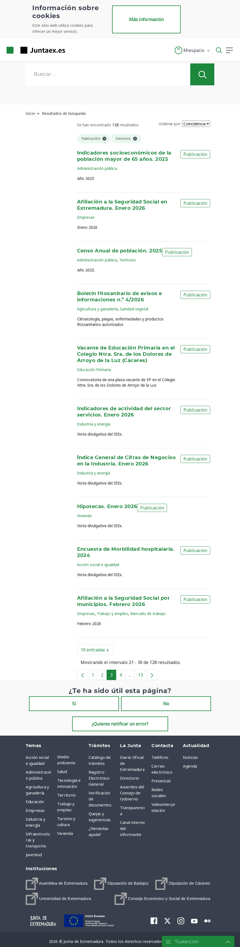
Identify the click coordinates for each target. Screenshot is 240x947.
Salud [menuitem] (62, 771)
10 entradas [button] (97, 651)
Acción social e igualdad (98, 564)
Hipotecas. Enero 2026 (107, 506)
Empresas (86, 217)
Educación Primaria (94, 369)
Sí (74, 704)
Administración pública (97, 168)
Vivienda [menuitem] (65, 833)
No (166, 704)
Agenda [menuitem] (190, 766)
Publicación (195, 154)
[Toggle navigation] (72, 50)
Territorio (127, 260)
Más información (146, 19)
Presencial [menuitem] (161, 780)
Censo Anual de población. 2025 (119, 251)
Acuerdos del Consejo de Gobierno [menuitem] (132, 793)
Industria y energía (93, 424)
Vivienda (84, 515)
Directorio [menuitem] (129, 778)
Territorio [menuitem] (66, 795)
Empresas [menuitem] (35, 810)
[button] (192, 50)
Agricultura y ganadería (97, 308)
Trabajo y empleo (112, 613)
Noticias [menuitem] (190, 757)
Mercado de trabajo (148, 613)
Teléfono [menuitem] (159, 757)
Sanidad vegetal (134, 308)
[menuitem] (56, 884)
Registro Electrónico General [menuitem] (99, 778)
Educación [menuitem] (35, 801)
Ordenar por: (170, 123)
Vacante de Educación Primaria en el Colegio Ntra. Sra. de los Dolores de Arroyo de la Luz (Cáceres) (126, 354)
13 (142, 676)
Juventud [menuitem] (34, 854)
